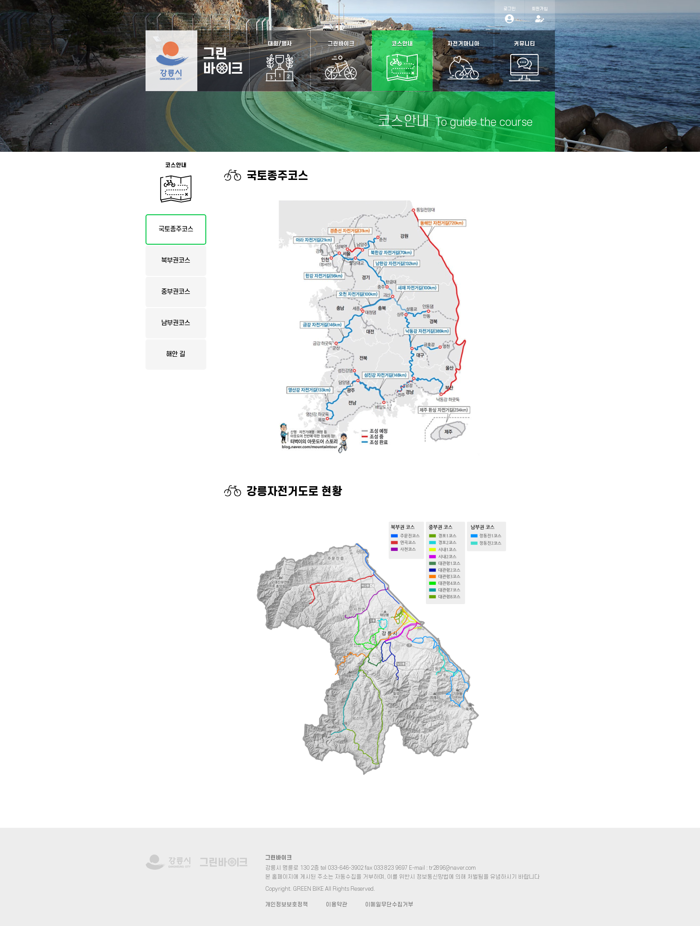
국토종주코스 (175, 229)
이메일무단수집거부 (389, 904)
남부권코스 (175, 323)
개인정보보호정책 (286, 904)
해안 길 (175, 354)
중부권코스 (175, 292)
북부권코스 (175, 260)
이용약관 (336, 904)
